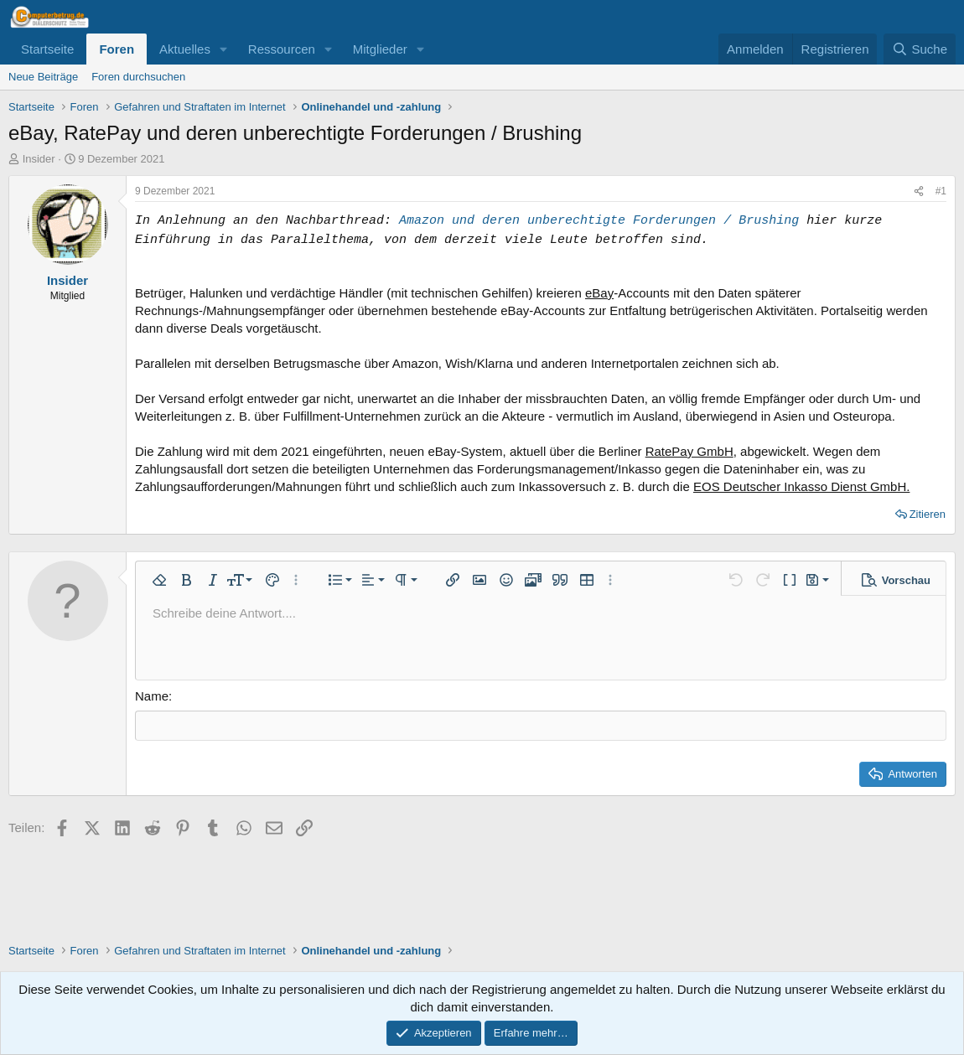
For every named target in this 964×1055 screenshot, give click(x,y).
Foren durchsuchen (138, 76)
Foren (116, 49)
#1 (940, 191)
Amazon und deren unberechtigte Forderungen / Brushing (599, 221)
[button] (224, 49)
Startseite (47, 49)
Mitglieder (380, 49)
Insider (39, 159)
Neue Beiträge (43, 76)
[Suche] (920, 49)
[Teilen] (919, 191)
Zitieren (928, 514)
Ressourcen (281, 49)
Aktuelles (184, 49)
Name (151, 696)
